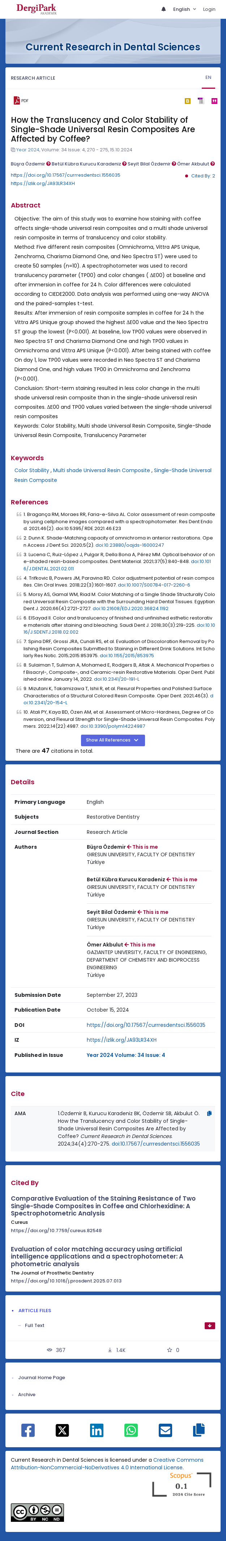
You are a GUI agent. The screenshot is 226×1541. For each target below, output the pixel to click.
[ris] (201, 101)
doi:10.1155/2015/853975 (127, 655)
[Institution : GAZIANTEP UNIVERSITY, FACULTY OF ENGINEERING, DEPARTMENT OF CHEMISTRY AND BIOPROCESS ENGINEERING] (149, 960)
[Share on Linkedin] (96, 1434)
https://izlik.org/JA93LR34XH (43, 183)
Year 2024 (27, 150)
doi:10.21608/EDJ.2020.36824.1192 (131, 608)
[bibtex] (187, 100)
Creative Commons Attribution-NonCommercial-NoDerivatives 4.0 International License (107, 1463)
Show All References (109, 740)
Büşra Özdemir (31, 164)
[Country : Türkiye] (96, 862)
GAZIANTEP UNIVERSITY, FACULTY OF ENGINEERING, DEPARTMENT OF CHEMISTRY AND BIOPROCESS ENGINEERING (147, 960)
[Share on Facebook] (28, 1434)
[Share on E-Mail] (165, 1434)
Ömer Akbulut (196, 164)
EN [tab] (208, 77)
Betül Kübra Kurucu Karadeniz (89, 164)
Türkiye (96, 862)
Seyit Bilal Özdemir (152, 164)
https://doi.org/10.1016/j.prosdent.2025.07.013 (66, 1280)
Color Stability (31, 470)
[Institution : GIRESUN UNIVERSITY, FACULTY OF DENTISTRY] (141, 854)
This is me (142, 847)
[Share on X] (62, 1429)
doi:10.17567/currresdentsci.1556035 (156, 1143)
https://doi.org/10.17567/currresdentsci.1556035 (65, 175)
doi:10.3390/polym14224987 (112, 726)
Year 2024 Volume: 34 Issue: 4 (126, 1055)
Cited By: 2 (203, 176)
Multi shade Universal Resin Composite (101, 470)
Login (209, 9)
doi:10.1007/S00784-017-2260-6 (154, 584)
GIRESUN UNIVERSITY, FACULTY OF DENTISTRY (141, 854)
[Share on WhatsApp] (131, 1434)
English (182, 9)
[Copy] (209, 1113)
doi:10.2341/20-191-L (116, 679)
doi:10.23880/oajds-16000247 (129, 545)
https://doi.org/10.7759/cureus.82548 (56, 1230)
